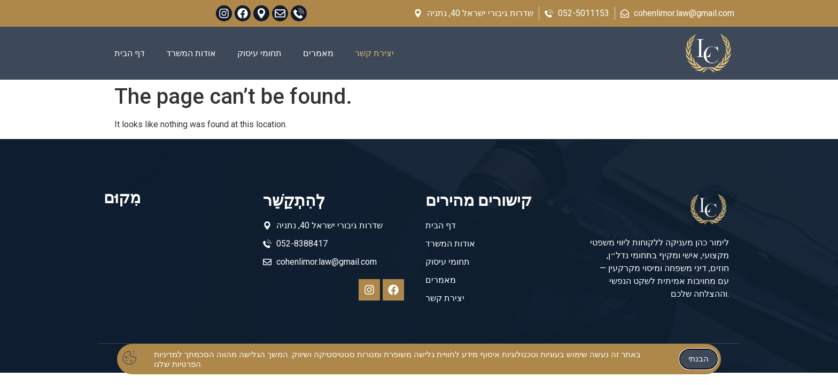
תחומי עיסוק (259, 53)
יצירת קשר (374, 53)
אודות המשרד (191, 53)
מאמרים (318, 53)
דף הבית (129, 53)
